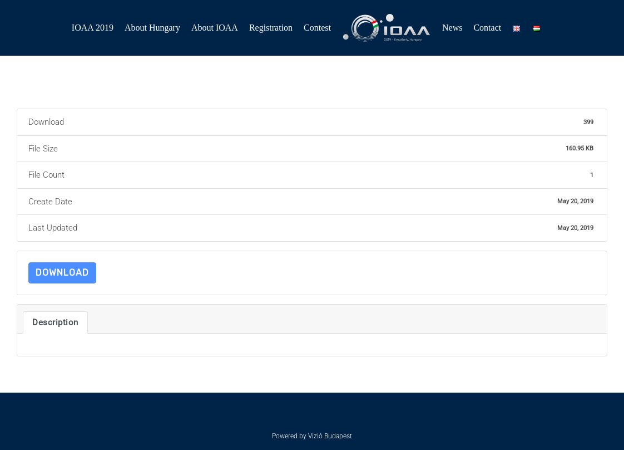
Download (62, 272)
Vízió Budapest (330, 436)
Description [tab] (55, 322)
